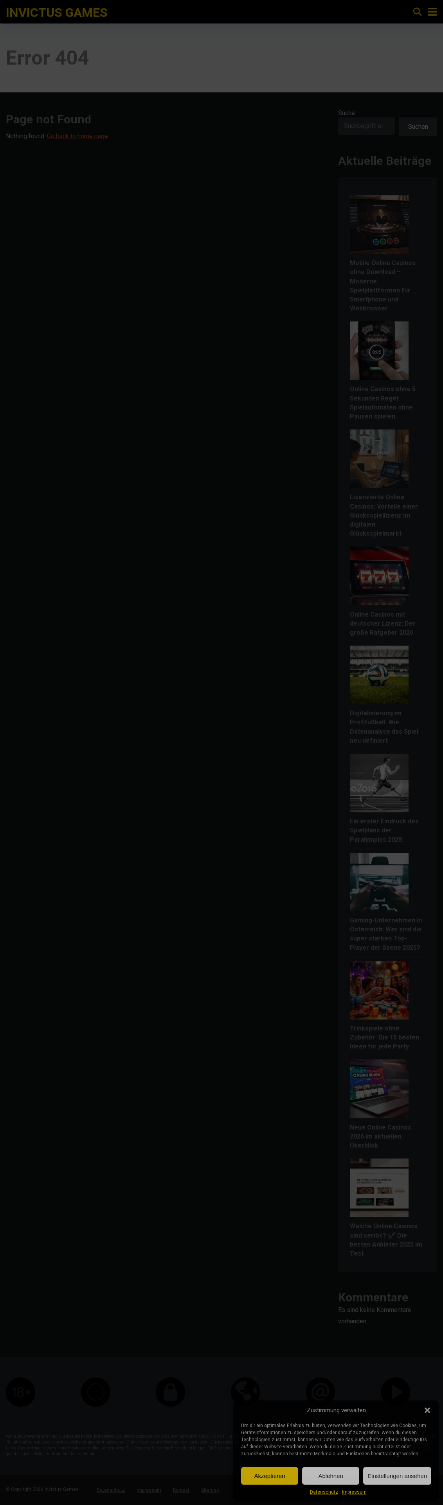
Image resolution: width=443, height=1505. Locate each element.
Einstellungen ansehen (397, 1476)
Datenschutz (324, 1492)
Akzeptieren (269, 1476)
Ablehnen (330, 1476)
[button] (427, 1410)
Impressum (354, 1492)
